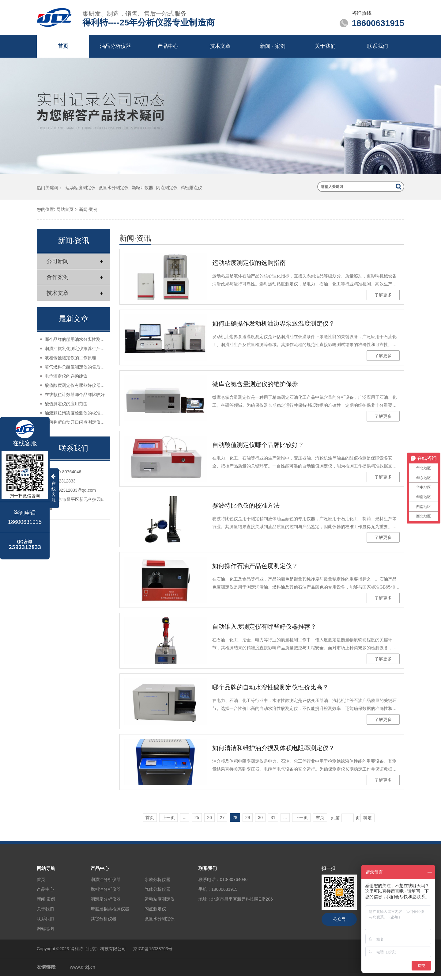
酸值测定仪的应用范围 (66, 403)
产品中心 (167, 46)
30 (260, 817)
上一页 (168, 817)
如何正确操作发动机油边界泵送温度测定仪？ (273, 323)
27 (222, 817)
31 (273, 817)
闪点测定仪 (167, 187)
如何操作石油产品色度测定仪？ (255, 565)
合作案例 (58, 277)
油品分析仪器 (115, 46)
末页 (320, 817)
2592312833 (64, 480)
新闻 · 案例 (272, 46)
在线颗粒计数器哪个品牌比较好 (75, 394)
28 (234, 817)
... (185, 817)
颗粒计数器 (142, 187)
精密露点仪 (191, 187)
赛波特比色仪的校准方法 (246, 505)
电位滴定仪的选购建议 (66, 376)
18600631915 (224, 889)
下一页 (301, 817)
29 (247, 817)
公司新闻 (58, 261)
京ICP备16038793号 (152, 948)
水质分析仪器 (157, 879)
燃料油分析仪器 (106, 889)
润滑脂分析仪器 (106, 899)
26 (209, 817)
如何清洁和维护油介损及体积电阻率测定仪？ (273, 748)
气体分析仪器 (157, 889)
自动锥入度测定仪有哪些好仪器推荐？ (264, 626)
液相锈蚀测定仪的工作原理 (70, 357)
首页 (63, 46)
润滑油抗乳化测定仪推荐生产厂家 (76, 348)
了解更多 (383, 294)
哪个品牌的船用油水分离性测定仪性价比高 (76, 339)
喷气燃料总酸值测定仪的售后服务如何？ (76, 366)
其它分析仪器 (103, 918)
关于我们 (325, 46)
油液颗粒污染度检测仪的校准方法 (76, 412)
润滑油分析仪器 (106, 879)
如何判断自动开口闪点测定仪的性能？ (76, 422)
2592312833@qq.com (75, 490)
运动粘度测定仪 (81, 187)
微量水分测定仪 (114, 187)
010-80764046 (233, 879)
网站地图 (45, 928)
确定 (367, 817)
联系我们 (377, 46)
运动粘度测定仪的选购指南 (249, 262)
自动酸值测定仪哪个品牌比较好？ (258, 444)
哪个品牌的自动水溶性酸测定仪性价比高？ (270, 687)
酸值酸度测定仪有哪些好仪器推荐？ (76, 385)
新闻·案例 (88, 209)
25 (196, 817)
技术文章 (220, 46)
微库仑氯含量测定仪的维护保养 (255, 384)
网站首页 (65, 209)
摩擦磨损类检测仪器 (110, 908)
